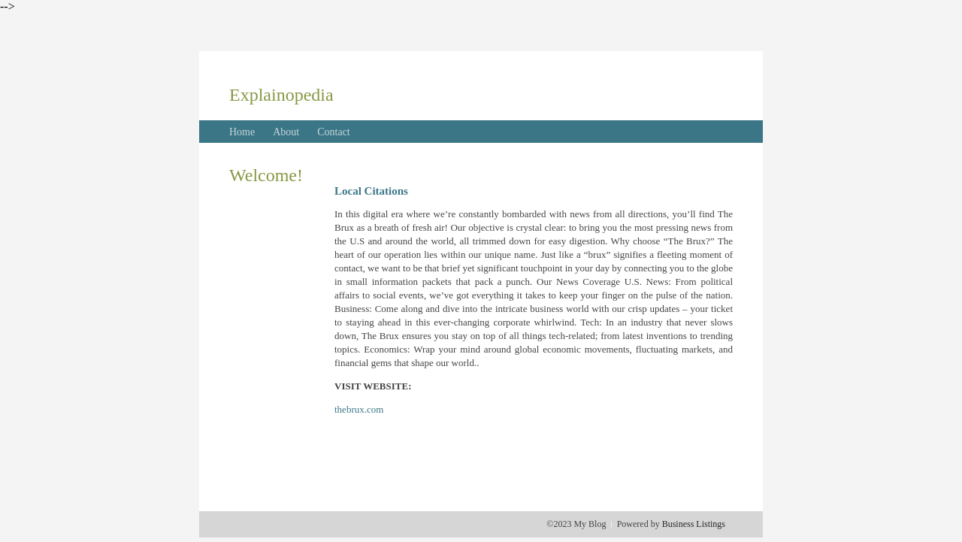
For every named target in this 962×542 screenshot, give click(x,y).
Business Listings (693, 524)
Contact (333, 132)
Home (242, 132)
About (286, 132)
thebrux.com (358, 409)
